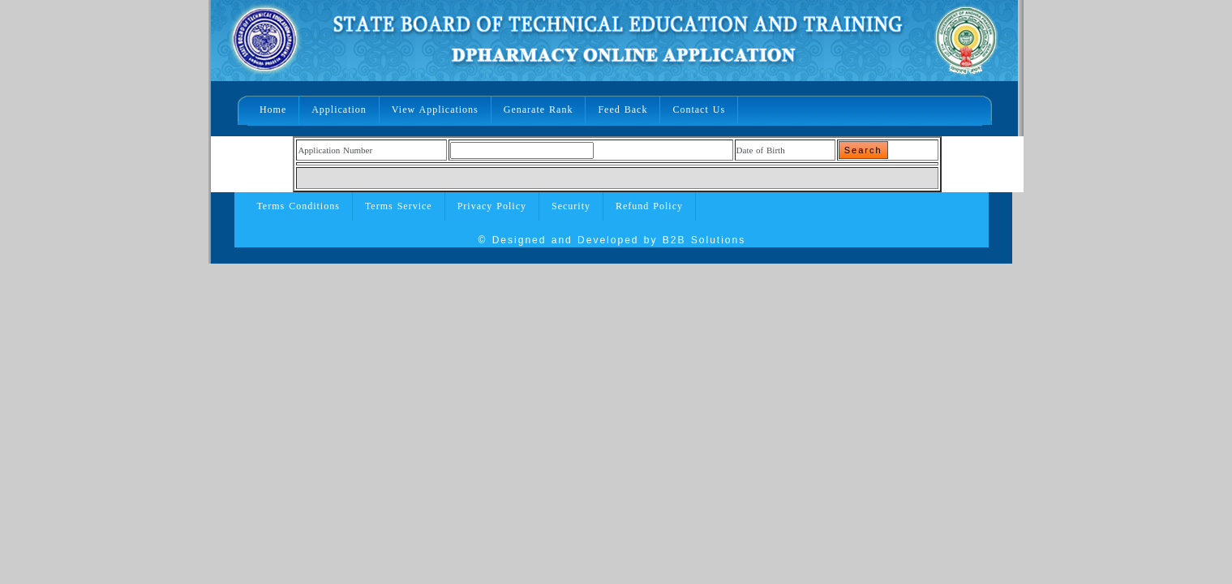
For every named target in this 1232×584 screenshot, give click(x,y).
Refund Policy (649, 206)
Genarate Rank (538, 109)
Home (273, 109)
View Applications (435, 109)
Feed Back (622, 109)
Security (571, 206)
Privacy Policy (491, 206)
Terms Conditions (298, 206)
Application (339, 109)
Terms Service (398, 206)
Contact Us (698, 109)
